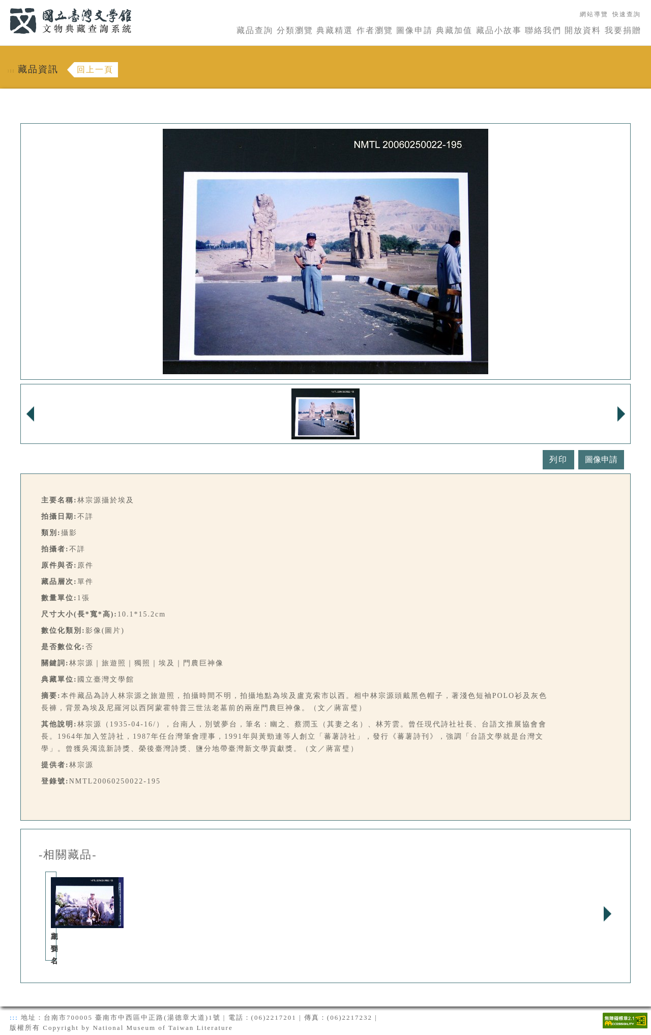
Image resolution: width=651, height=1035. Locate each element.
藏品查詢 (254, 30)
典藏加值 (454, 30)
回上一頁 (95, 69)
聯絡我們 (543, 30)
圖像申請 (414, 30)
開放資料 (583, 30)
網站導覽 (594, 14)
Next (607, 913)
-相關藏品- (68, 855)
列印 (558, 459)
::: (3, 6)
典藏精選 (334, 30)
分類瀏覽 (295, 30)
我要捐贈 (623, 30)
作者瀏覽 (375, 30)
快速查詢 (626, 14)
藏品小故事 (499, 30)
